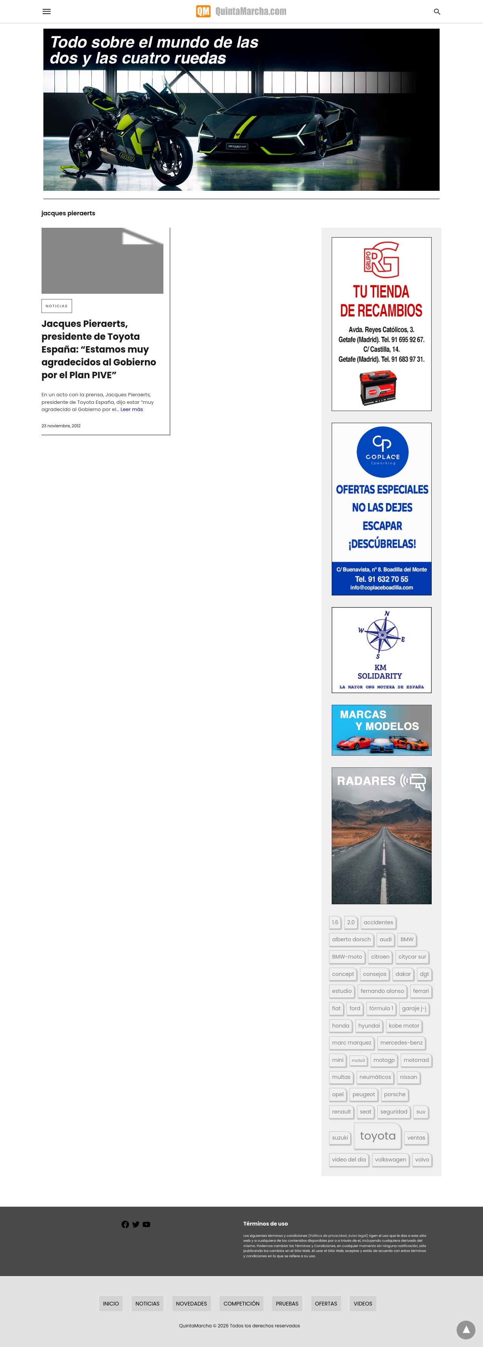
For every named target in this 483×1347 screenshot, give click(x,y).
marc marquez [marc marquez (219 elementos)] (351, 1042)
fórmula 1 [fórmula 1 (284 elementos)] (381, 1008)
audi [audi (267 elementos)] (386, 939)
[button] (382, 324)
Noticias (57, 306)
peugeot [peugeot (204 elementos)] (364, 1094)
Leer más (131, 409)
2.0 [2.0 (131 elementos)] (351, 922)
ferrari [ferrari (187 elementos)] (421, 991)
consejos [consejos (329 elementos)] (374, 974)
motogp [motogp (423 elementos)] (384, 1060)
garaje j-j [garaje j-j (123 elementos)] (414, 1008)
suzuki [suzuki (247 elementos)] (340, 1137)
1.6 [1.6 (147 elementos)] (335, 922)
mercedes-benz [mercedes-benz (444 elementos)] (401, 1042)
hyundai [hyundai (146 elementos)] (369, 1025)
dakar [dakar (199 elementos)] (403, 974)
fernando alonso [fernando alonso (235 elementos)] (382, 991)
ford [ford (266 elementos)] (355, 1008)
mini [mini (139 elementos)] (337, 1060)
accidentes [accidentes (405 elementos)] (378, 922)
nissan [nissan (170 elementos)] (408, 1077)
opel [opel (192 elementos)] (338, 1094)
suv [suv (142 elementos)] (421, 1111)
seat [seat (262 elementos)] (366, 1111)
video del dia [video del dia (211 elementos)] (349, 1159)
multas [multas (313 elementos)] (341, 1077)
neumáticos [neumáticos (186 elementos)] (375, 1077)
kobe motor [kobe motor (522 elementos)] (404, 1025)
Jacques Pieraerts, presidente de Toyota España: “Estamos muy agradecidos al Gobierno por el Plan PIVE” (99, 349)
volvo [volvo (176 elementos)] (422, 1159)
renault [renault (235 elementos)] (341, 1111)
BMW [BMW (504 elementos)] (407, 939)
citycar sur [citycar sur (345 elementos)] (412, 956)
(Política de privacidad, (328, 1235)
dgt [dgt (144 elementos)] (424, 974)
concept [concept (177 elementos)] (343, 974)
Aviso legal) (358, 1235)
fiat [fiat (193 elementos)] (336, 1008)
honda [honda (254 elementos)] (340, 1025)
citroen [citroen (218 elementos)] (380, 956)
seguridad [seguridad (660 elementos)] (393, 1111)
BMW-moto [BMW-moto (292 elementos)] (347, 956)
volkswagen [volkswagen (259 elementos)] (390, 1159)
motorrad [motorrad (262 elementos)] (416, 1060)
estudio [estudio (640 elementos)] (342, 991)
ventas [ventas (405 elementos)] (416, 1137)
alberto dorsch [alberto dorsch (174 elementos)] (351, 939)
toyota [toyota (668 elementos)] (378, 1135)
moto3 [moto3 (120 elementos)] (358, 1060)
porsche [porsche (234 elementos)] (395, 1094)
